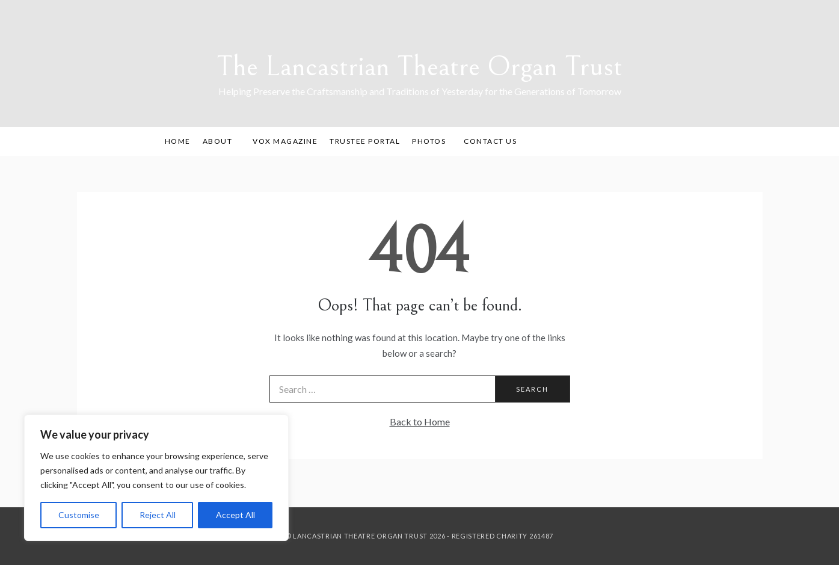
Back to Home (420, 421)
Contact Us (490, 141)
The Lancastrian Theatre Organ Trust (419, 66)
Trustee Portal (365, 141)
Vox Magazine (285, 141)
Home (178, 141)
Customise (78, 515)
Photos (429, 141)
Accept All (235, 515)
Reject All (158, 515)
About (222, 141)
